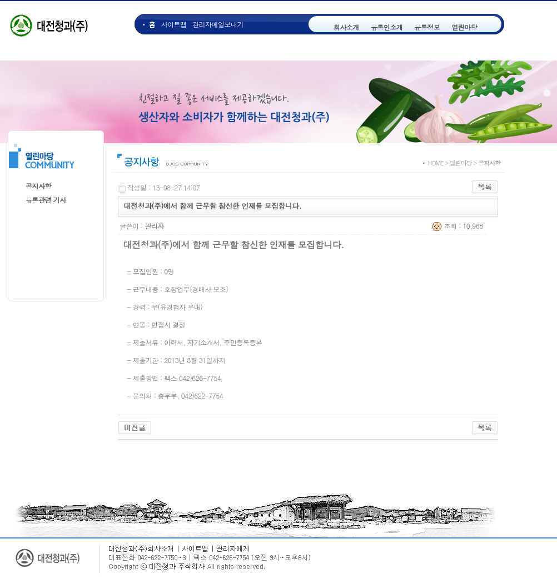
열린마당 (464, 27)
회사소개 (346, 27)
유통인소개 (387, 27)
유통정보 (427, 27)
